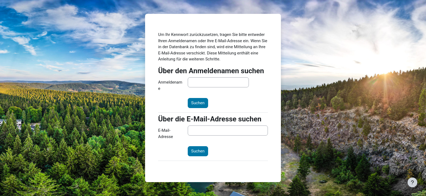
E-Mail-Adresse (165, 133)
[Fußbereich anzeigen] (412, 182)
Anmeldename (170, 85)
